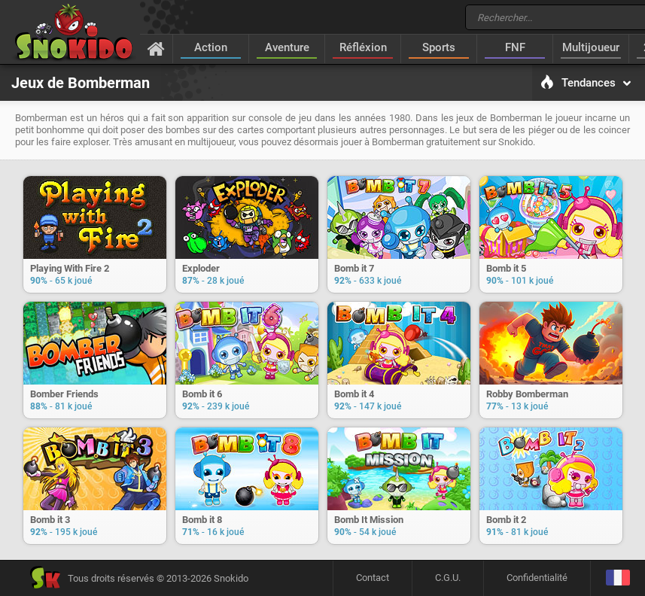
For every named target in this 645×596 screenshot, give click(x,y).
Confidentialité (537, 577)
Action (210, 47)
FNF (515, 47)
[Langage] (617, 578)
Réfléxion (363, 47)
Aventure (287, 47)
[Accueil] (156, 48)
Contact (372, 577)
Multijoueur (590, 47)
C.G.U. (448, 577)
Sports (438, 47)
